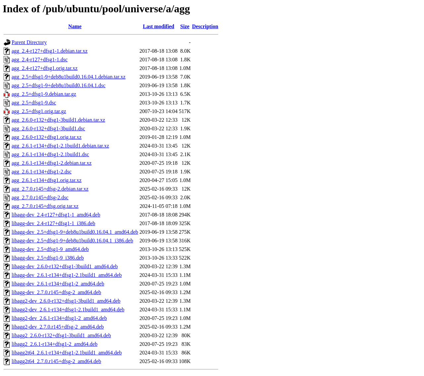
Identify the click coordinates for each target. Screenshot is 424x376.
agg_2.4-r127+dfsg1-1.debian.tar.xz (49, 51)
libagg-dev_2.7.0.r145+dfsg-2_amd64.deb (56, 292)
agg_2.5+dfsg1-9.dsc (34, 102)
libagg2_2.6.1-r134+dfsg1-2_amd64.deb (54, 344)
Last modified (158, 26)
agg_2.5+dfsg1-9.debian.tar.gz (44, 94)
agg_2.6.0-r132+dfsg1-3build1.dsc (48, 128)
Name (74, 26)
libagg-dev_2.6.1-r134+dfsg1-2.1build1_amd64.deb (67, 275)
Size (184, 26)
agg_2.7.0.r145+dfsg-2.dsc (40, 197)
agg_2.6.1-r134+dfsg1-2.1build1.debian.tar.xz (60, 146)
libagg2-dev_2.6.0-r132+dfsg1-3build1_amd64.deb (66, 301)
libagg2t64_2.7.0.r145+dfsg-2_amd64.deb (56, 361)
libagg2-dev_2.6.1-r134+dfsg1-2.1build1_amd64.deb (68, 309)
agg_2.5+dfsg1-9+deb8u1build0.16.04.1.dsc (58, 85)
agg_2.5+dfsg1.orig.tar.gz (39, 111)
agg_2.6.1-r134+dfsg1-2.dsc (42, 171)
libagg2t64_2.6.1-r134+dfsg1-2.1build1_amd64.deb (67, 352)
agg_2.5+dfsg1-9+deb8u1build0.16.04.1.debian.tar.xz (69, 77)
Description (205, 26)
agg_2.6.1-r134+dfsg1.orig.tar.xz (46, 180)
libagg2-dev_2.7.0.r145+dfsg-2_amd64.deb (58, 327)
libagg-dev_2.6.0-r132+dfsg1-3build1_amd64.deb (65, 266)
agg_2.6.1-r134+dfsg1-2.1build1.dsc (50, 154)
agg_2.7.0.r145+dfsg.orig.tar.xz (45, 206)
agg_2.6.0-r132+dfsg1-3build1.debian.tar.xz (58, 120)
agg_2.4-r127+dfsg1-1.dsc (40, 59)
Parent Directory (29, 42)
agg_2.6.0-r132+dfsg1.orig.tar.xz (46, 137)
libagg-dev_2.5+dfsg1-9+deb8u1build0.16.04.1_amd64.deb (75, 232)
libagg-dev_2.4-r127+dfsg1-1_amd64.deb (56, 215)
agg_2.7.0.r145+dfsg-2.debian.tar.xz (50, 189)
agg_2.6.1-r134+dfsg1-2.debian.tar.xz (51, 163)
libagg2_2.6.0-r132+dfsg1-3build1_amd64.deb (61, 335)
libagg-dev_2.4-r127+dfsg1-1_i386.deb (53, 223)
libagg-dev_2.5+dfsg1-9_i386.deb (48, 258)
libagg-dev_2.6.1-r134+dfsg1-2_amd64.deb (58, 283)
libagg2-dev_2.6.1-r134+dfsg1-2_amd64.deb (59, 318)
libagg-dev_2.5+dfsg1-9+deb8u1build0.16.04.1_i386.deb (72, 240)
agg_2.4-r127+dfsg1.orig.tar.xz (45, 68)
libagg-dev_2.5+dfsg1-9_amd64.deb (50, 249)
